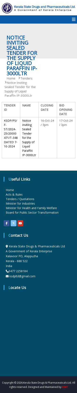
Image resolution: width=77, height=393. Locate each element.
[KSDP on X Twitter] (13, 223)
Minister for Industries (20, 203)
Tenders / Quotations (20, 199)
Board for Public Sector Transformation (32, 212)
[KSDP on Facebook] (6, 223)
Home (10, 190)
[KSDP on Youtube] (20, 223)
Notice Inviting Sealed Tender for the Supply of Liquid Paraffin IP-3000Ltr (29, 138)
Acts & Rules (14, 194)
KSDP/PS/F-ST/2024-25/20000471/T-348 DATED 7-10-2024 (11, 133)
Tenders (26, 78)
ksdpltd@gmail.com (22, 276)
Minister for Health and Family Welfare (31, 208)
